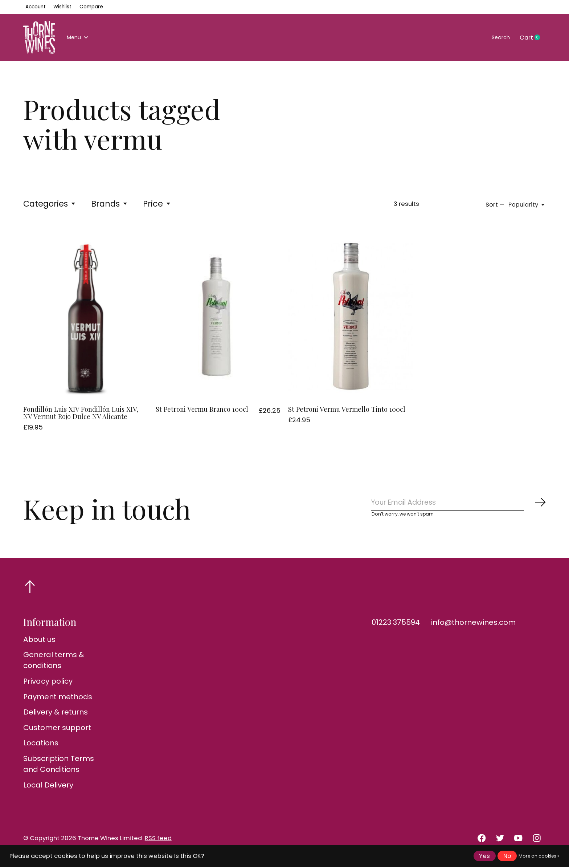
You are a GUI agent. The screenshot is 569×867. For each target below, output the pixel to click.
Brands (109, 203)
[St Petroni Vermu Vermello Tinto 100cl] (350, 316)
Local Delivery (48, 789)
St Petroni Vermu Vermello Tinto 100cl (346, 409)
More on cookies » (539, 856)
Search (497, 37)
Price (157, 203)
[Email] (459, 504)
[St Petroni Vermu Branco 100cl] (218, 316)
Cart (533, 37)
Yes (484, 856)
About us (39, 643)
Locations (40, 747)
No (507, 856)
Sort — (495, 204)
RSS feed (158, 842)
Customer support (57, 731)
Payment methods (57, 701)
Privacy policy (48, 685)
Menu (80, 37)
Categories (49, 203)
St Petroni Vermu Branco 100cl (202, 409)
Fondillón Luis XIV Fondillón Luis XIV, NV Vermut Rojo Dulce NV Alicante (81, 412)
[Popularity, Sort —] (527, 204)
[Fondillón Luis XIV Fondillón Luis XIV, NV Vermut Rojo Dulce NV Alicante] (85, 316)
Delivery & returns (55, 716)
